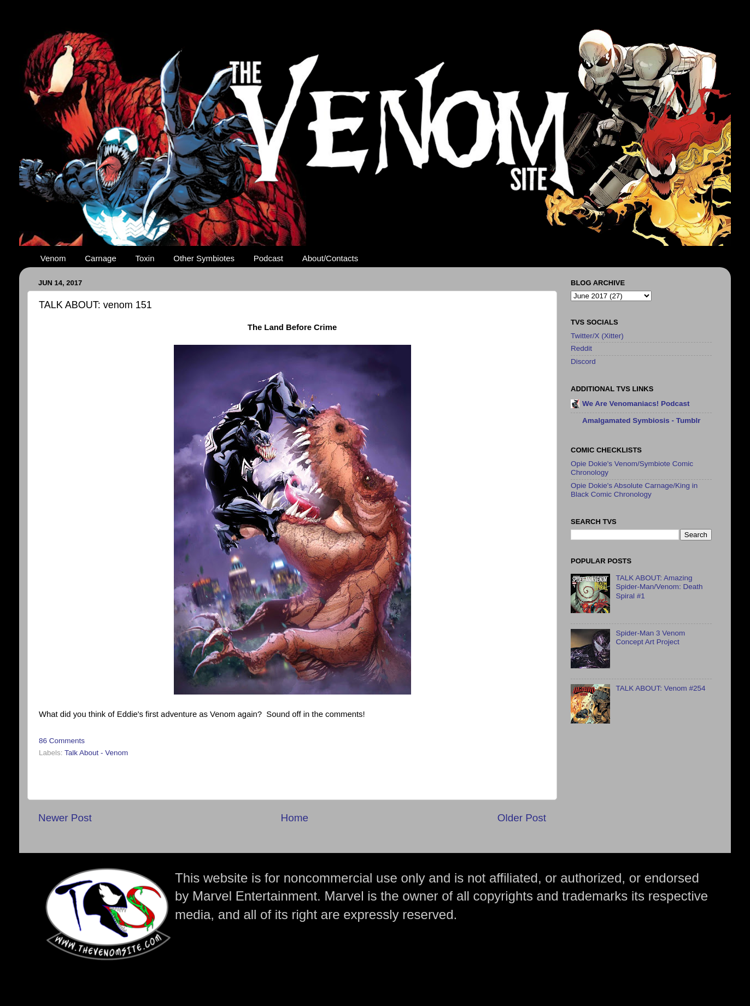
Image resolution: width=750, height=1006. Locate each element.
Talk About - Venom (96, 753)
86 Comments (62, 741)
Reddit (581, 348)
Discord (583, 361)
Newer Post (65, 817)
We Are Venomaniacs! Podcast (636, 403)
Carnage (100, 258)
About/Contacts (330, 258)
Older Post (521, 817)
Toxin (145, 258)
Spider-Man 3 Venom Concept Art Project (650, 637)
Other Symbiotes (204, 258)
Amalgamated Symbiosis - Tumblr (641, 420)
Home (294, 817)
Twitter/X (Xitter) (597, 336)
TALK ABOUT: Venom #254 (660, 688)
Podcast (268, 258)
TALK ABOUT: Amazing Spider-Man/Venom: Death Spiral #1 (659, 586)
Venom (53, 258)
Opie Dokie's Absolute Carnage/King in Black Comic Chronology (634, 489)
